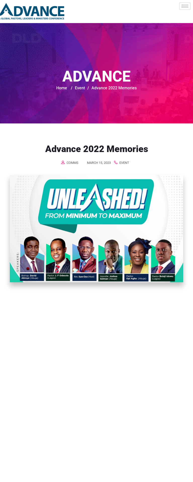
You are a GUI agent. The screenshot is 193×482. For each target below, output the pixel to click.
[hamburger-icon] (184, 6)
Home (61, 88)
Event (124, 163)
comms (72, 163)
